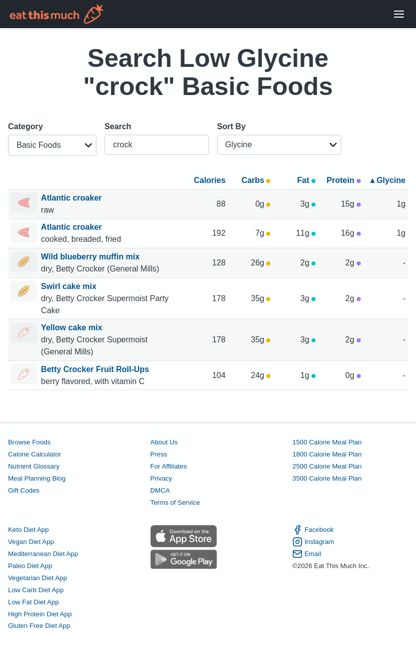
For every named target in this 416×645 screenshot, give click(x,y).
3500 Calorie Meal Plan (327, 478)
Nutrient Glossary (33, 466)
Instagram (313, 542)
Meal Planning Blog (36, 478)
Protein (344, 180)
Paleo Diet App (30, 566)
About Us (164, 442)
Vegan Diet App (31, 541)
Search (118, 126)
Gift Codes (24, 490)
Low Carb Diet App (36, 590)
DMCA (160, 490)
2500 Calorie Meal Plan (327, 466)
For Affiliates (168, 466)
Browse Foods (29, 442)
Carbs (256, 180)
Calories (210, 180)
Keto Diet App (28, 529)
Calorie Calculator (34, 454)
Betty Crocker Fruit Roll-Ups (96, 369)
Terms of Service (175, 502)
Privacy (161, 478)
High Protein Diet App (40, 614)
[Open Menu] (399, 14)
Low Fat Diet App (33, 602)
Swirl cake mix (70, 286)
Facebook (313, 530)
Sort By (231, 126)
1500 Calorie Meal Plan (327, 442)
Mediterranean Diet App (43, 554)
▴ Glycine (387, 180)
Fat (306, 180)
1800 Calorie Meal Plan (327, 454)
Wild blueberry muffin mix (91, 256)
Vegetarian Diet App (37, 578)
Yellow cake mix (73, 327)
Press (158, 454)
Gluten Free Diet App (39, 625)
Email (306, 554)
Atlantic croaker (72, 198)
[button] (52, 145)
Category (25, 126)
